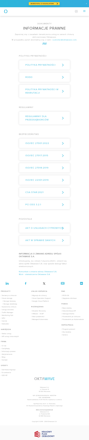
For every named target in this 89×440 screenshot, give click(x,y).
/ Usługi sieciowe (7, 309)
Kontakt (56, 11)
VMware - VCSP (37, 314)
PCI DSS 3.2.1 (33, 204)
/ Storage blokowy (8, 301)
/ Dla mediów (66, 332)
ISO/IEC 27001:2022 (37, 143)
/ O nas (3, 346)
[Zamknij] (86, 3)
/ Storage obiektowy (9, 304)
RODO (28, 77)
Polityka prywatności (40, 65)
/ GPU (3, 318)
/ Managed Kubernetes (39, 319)
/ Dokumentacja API (68, 311)
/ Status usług (6, 333)
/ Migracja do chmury (39, 295)
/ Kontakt (4, 360)
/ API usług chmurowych (10, 336)
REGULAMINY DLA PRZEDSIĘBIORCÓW (37, 118)
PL (66, 11)
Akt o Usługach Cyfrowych (44, 228)
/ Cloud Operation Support (41, 298)
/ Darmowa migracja (8, 370)
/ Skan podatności (37, 316)
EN (70, 11)
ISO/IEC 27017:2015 (36, 155)
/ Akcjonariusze (6, 354)
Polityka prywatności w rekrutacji (41, 91)
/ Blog (3, 357)
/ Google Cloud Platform (40, 301)
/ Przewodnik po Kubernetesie (72, 319)
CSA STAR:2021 (34, 192)
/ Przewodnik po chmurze (70, 316)
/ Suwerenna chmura (8, 307)
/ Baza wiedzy (66, 308)
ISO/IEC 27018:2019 (36, 168)
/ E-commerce (6, 372)
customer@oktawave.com (64, 40)
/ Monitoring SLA (7, 315)
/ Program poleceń (68, 329)
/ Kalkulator (5, 324)
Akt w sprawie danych (40, 240)
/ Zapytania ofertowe (69, 298)
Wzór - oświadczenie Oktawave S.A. (34, 274)
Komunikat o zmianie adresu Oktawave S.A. (38, 272)
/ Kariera (64, 335)
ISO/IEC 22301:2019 (37, 180)
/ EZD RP (4, 375)
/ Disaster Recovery (38, 311)
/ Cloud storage (6, 298)
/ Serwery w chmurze (9, 295)
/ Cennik (4, 321)
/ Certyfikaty (5, 348)
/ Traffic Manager (7, 312)
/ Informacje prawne (8, 351)
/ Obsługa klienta (67, 314)
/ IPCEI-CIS (65, 295)
